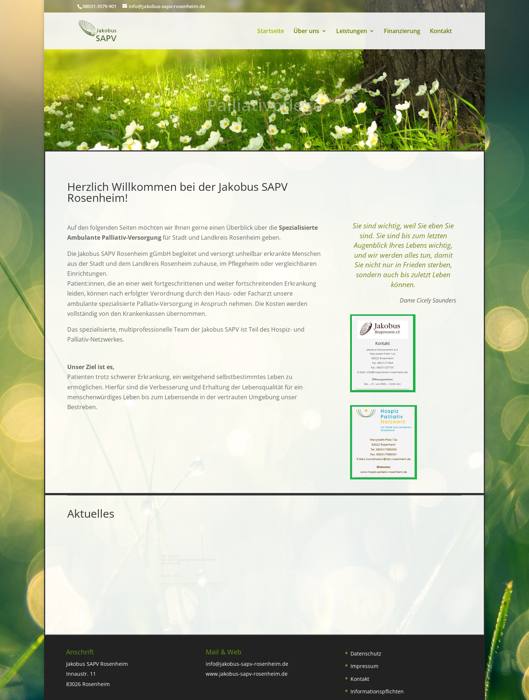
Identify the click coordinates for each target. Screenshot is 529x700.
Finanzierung (402, 31)
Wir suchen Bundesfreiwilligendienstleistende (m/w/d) (191, 560)
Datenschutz (365, 653)
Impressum (364, 665)
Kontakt (441, 31)
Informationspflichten (377, 691)
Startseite (270, 31)
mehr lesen (175, 576)
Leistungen (351, 31)
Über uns (306, 31)
